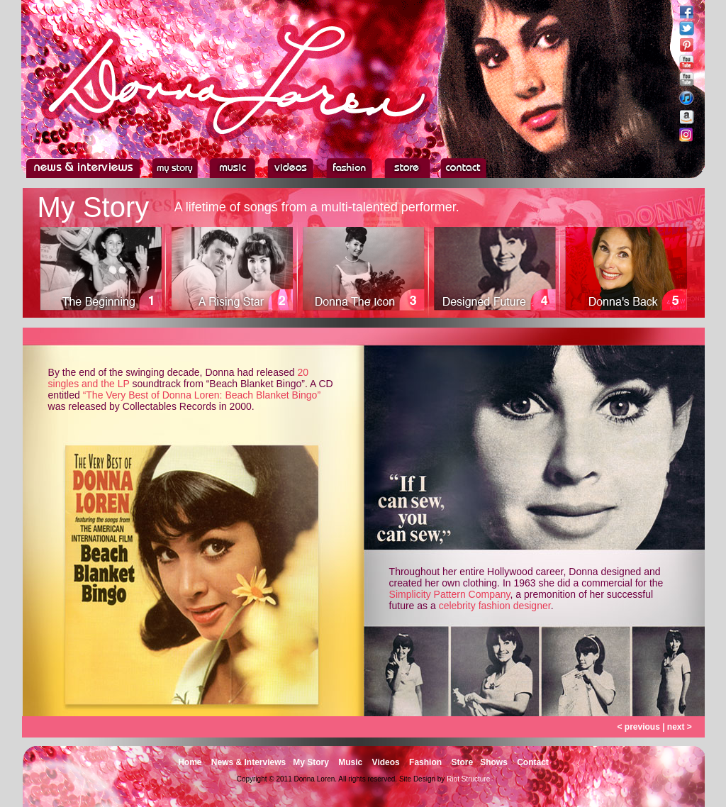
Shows (494, 762)
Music (350, 762)
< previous (638, 727)
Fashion (425, 762)
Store (462, 762)
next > (679, 727)
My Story (311, 762)
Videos (386, 762)
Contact (533, 762)
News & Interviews (248, 762)
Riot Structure (468, 779)
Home (189, 762)
